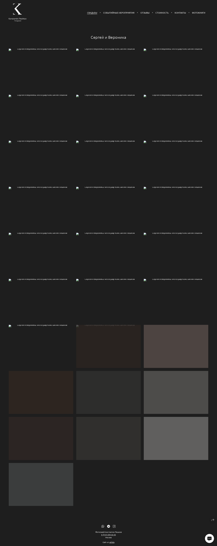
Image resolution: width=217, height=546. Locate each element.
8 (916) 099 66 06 (108, 537)
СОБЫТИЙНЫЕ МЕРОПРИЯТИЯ (118, 12)
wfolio (112, 544)
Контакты (180, 12)
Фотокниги (198, 12)
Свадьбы (92, 12)
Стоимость (162, 12)
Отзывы (144, 12)
